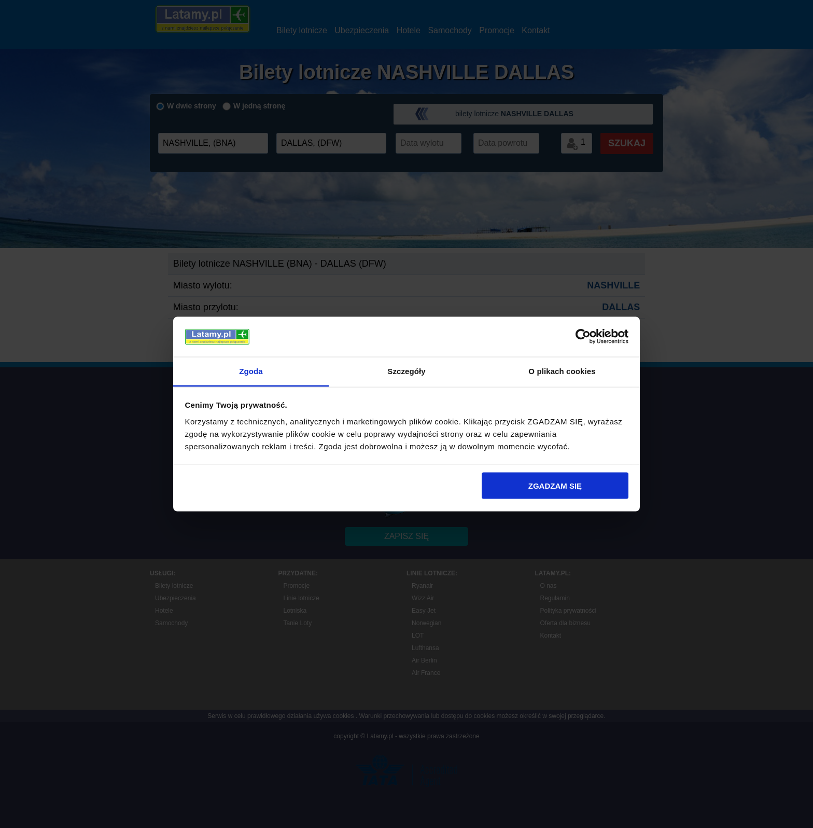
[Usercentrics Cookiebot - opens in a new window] (583, 336)
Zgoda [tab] (251, 370)
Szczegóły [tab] (406, 370)
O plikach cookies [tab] (561, 370)
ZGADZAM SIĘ (555, 485)
